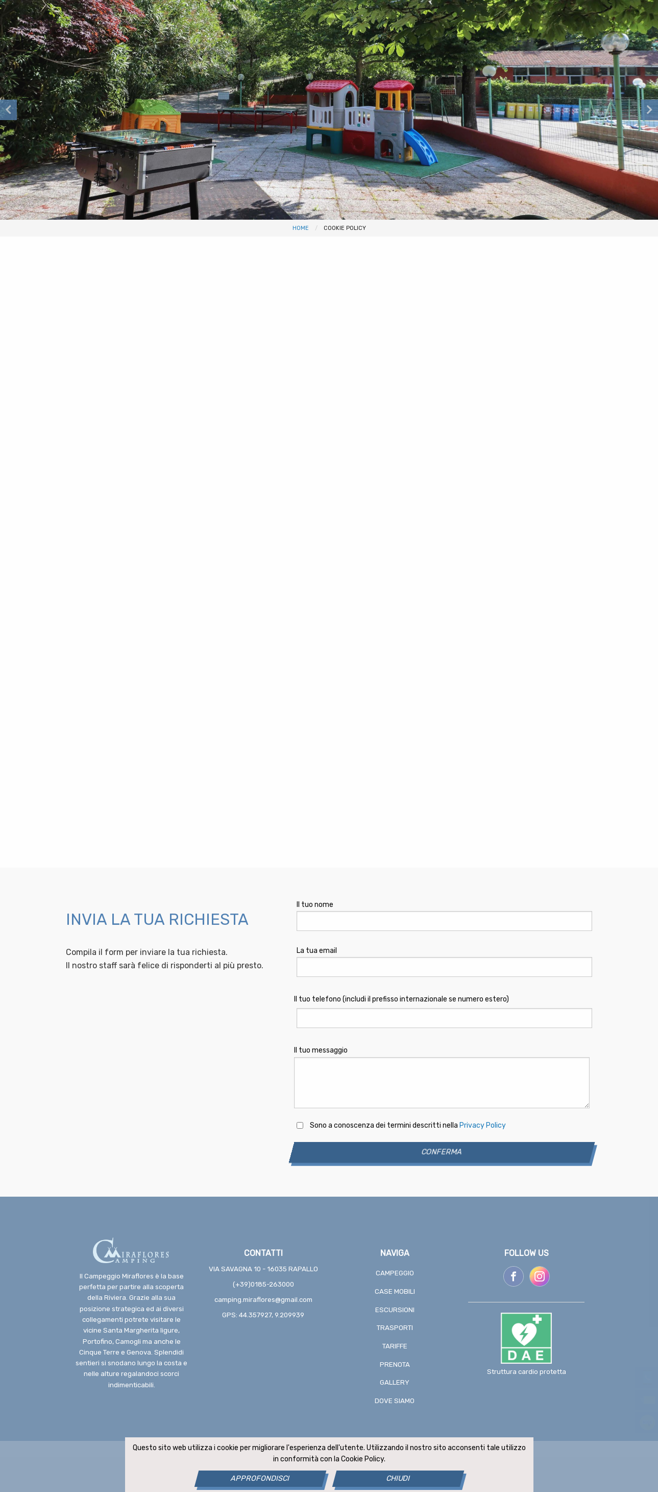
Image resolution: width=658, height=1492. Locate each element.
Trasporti (395, 1328)
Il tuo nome (315, 904)
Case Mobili (395, 1291)
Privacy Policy (482, 1125)
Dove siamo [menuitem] (538, 62)
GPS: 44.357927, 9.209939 (263, 1315)
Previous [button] (8, 110)
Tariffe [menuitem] (360, 62)
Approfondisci (260, 1478)
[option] (329, 110)
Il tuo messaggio (321, 1050)
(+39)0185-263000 (263, 1284)
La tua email (317, 950)
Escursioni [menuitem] (231, 62)
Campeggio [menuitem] (89, 62)
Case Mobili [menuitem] (160, 62)
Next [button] (649, 110)
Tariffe (394, 1346)
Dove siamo (395, 1401)
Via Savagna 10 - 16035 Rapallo (263, 1269)
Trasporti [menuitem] (300, 62)
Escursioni (395, 1310)
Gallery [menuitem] (474, 62)
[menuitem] (588, 62)
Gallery (394, 1382)
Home (301, 228)
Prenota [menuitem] (416, 62)
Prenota (395, 1364)
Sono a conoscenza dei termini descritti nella (408, 1125)
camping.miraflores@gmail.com (263, 1299)
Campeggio (395, 1273)
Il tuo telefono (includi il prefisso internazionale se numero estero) (401, 999)
